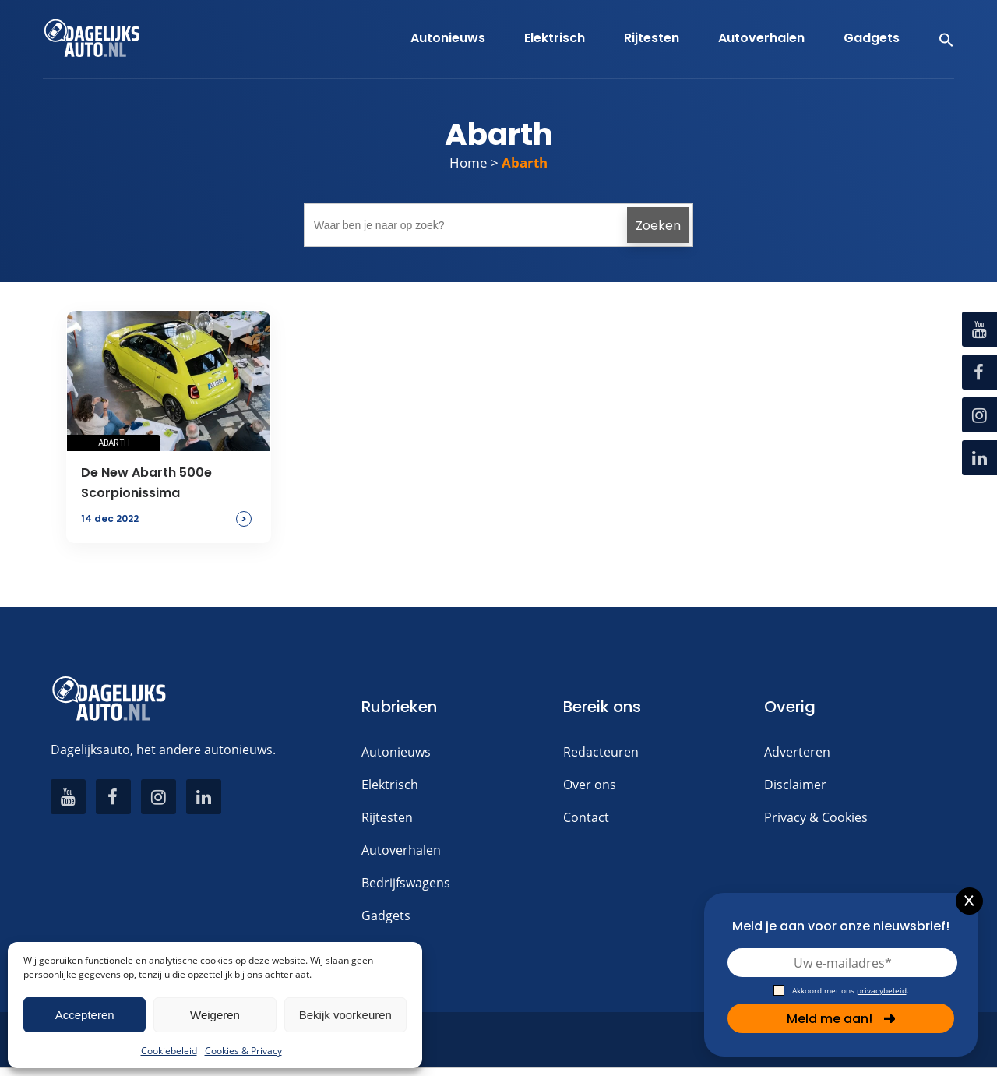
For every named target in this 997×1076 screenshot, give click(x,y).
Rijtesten (387, 817)
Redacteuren (601, 751)
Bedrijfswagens (405, 882)
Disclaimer (795, 784)
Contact (586, 817)
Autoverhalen (401, 850)
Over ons (589, 784)
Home (468, 162)
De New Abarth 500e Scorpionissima (146, 483)
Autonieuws (396, 751)
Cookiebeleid (169, 1050)
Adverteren (797, 751)
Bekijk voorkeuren (345, 1014)
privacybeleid (882, 990)
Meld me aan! (841, 1019)
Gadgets (385, 915)
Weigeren (215, 1014)
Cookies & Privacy (243, 1050)
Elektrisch (389, 784)
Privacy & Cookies (816, 817)
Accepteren (84, 1014)
